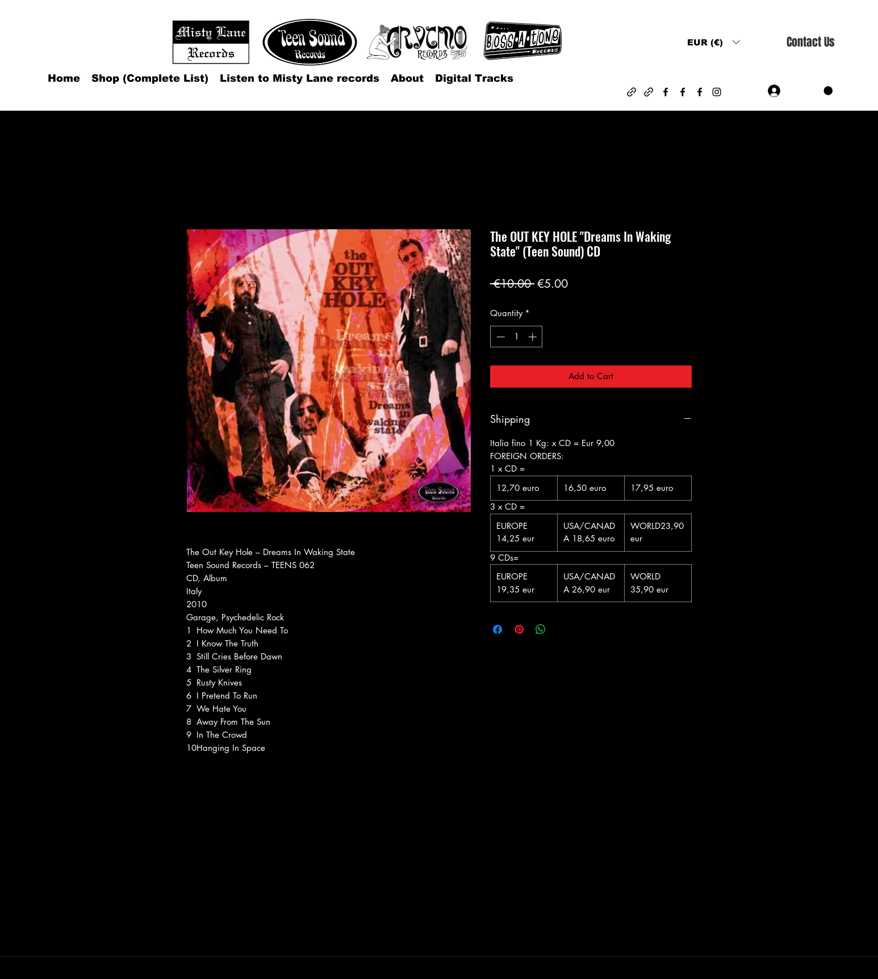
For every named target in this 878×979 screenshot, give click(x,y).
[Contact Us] (810, 42)
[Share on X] (562, 629)
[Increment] (533, 336)
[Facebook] (665, 92)
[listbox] (713, 42)
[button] (713, 42)
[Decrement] (499, 336)
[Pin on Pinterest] (519, 629)
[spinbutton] (516, 336)
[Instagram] (716, 92)
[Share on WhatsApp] (540, 629)
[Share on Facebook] (497, 629)
